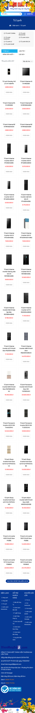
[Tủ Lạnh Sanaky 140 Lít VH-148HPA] (9, 72)
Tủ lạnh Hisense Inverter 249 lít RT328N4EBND (26, 160)
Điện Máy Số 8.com (7, 676)
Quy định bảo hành (17, 639)
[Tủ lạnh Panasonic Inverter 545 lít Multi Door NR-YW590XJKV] (26, 375)
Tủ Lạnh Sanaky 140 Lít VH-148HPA (9, 82)
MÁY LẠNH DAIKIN (28, 613)
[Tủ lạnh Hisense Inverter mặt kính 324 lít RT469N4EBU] (26, 185)
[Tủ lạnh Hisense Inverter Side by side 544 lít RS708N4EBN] (9, 260)
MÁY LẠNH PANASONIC (4, 608)
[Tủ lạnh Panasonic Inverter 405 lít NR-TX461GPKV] (9, 413)
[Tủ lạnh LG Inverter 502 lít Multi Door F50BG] (26, 526)
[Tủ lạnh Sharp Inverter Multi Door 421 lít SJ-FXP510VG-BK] (26, 450)
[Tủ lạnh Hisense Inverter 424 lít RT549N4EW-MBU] (26, 223)
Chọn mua (9, 92)
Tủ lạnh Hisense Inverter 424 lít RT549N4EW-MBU (26, 235)
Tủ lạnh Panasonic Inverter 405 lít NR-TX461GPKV (9, 425)
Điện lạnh (5, 593)
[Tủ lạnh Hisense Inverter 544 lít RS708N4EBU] (26, 260)
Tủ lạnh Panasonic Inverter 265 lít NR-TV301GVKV (26, 425)
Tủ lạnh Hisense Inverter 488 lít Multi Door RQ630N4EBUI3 (26, 349)
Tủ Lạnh (4, 604)
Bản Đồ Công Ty (17, 603)
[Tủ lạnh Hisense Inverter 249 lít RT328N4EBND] (26, 149)
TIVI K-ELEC (28, 608)
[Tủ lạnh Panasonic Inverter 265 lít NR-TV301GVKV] (26, 413)
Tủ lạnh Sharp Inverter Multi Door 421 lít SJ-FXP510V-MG (9, 501)
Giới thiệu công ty (16, 617)
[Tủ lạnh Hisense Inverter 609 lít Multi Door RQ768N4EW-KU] (9, 375)
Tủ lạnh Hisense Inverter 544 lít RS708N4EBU (26, 271)
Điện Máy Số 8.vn (19, 676)
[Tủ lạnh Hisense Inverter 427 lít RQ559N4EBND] (26, 298)
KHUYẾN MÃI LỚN (29, 594)
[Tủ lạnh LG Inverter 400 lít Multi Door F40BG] (9, 526)
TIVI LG (27, 600)
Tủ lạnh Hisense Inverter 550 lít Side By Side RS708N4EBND (9, 311)
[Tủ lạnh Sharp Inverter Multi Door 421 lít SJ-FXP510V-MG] (9, 488)
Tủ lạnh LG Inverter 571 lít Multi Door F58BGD (9, 562)
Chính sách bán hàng (16, 633)
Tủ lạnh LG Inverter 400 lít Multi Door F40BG (9, 538)
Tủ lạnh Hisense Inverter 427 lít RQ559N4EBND (26, 310)
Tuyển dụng (17, 613)
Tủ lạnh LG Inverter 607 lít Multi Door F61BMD (26, 562)
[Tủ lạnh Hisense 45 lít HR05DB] (26, 72)
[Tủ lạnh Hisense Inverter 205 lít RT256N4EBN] (9, 149)
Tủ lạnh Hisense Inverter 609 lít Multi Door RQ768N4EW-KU (8, 388)
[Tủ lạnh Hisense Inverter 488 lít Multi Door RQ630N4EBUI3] (26, 336)
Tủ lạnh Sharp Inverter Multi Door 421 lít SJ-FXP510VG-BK (26, 462)
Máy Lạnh (4, 597)
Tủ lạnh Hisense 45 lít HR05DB (26, 82)
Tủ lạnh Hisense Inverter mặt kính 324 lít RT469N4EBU (26, 198)
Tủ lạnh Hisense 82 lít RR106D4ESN (9, 125)
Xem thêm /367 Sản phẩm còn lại (17, 581)
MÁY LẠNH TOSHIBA (28, 618)
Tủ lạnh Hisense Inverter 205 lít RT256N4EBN (9, 160)
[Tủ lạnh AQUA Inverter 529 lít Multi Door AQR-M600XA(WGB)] (26, 488)
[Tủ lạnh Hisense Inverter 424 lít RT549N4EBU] (9, 223)
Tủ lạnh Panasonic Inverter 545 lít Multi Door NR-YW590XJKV (26, 388)
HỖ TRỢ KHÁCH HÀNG (15, 595)
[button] (25, 14)
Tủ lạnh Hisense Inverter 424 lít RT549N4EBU (9, 235)
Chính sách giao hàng (16, 628)
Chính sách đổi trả (17, 623)
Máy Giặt (4, 601)
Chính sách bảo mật (16, 609)
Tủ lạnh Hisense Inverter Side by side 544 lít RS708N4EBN (9, 272)
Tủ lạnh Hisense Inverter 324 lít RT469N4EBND (9, 197)
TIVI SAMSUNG (27, 604)
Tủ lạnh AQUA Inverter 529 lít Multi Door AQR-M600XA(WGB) (26, 501)
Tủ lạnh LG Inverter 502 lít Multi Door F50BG (26, 538)
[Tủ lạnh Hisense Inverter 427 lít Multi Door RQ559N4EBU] (9, 336)
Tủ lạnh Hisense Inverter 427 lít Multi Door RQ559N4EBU (9, 348)
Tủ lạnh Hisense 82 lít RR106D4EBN (26, 104)
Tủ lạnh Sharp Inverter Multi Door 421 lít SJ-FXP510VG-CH (9, 462)
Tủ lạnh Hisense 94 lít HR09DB (9, 104)
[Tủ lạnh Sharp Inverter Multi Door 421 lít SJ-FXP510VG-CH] (9, 450)
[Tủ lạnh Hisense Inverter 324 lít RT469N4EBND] (9, 185)
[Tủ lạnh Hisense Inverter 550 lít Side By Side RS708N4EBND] (9, 298)
